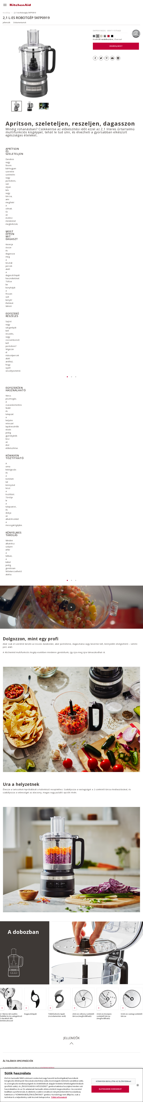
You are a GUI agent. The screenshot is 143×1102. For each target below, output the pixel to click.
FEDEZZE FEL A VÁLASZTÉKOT (115, 1030)
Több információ (59, 1097)
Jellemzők (6, 22)
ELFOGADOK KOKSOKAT (110, 1089)
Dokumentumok (19, 22)
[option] (18, 106)
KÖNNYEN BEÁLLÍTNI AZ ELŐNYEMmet (113, 1081)
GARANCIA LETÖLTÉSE (85, 889)
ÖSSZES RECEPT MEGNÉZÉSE (23, 961)
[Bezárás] (137, 1085)
